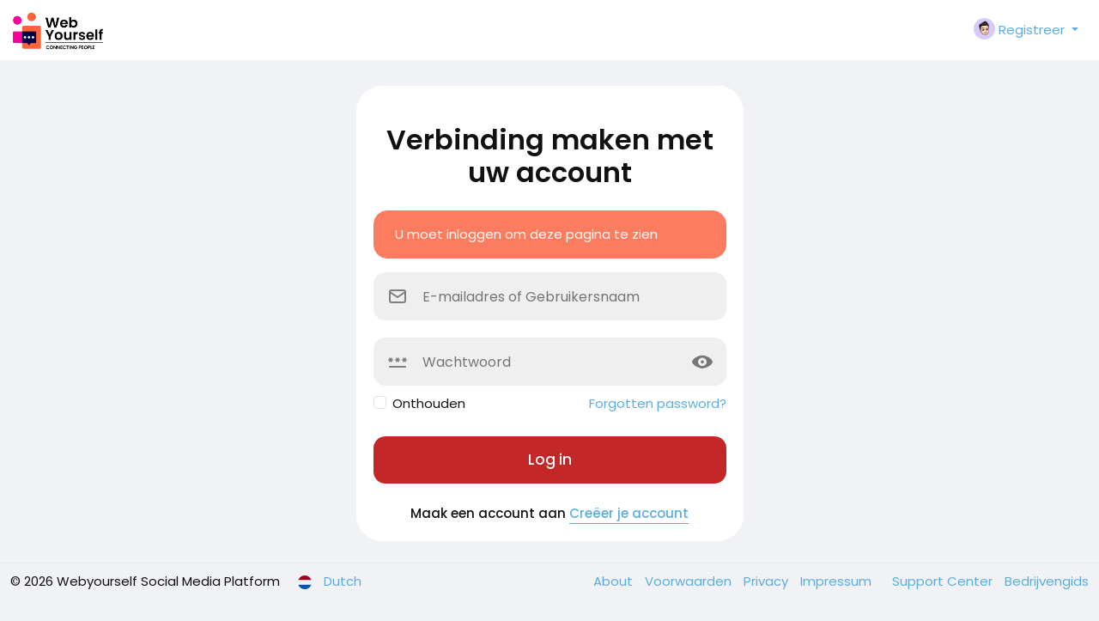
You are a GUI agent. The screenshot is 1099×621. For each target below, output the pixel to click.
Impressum (837, 581)
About (614, 581)
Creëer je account (629, 513)
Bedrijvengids (1047, 581)
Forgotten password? (657, 403)
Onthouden (428, 403)
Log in (550, 459)
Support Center (944, 581)
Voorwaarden (690, 581)
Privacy (768, 581)
